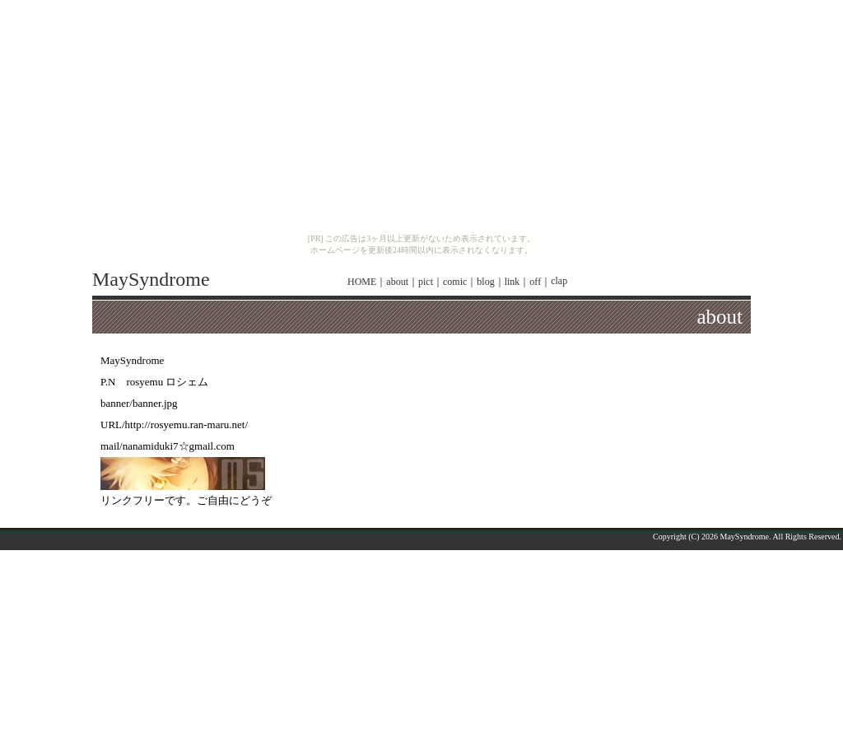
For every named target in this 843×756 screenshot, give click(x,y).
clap (559, 281)
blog (485, 281)
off (535, 281)
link (512, 281)
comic (455, 281)
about (397, 281)
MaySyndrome (151, 279)
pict (425, 281)
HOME (361, 281)
